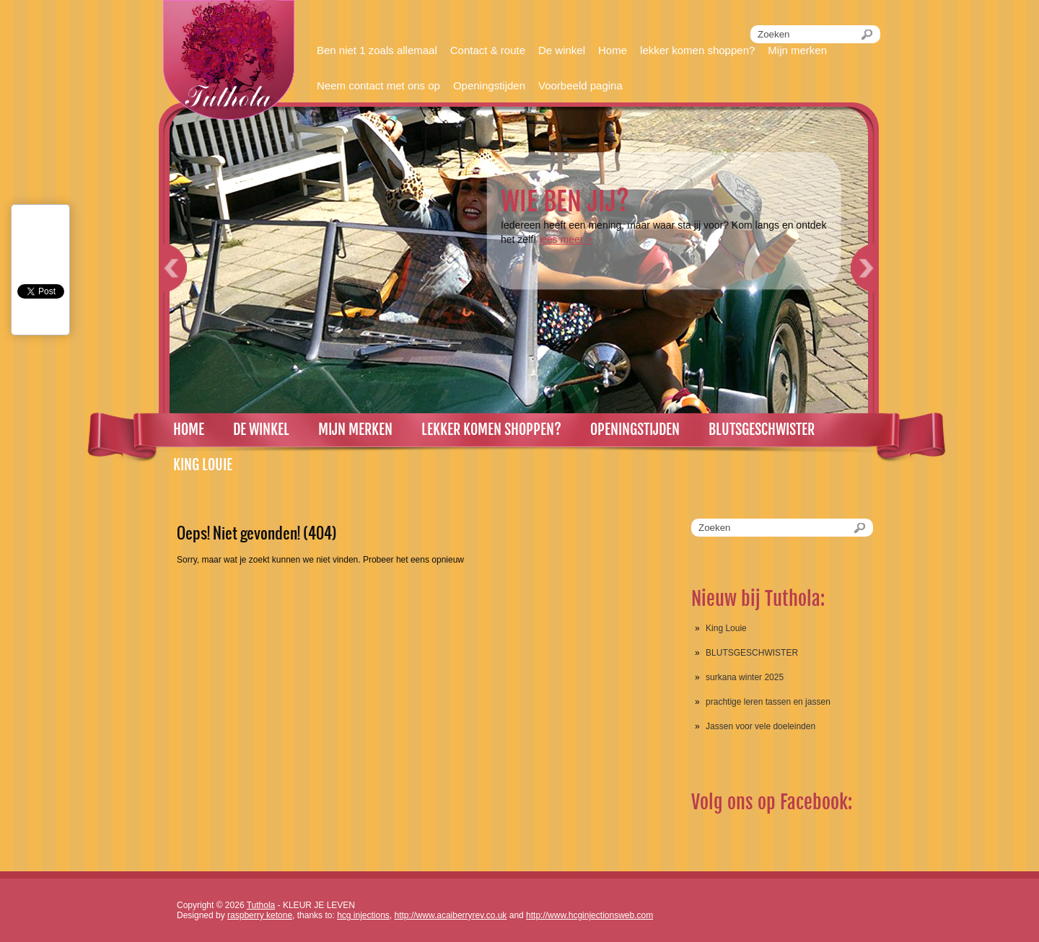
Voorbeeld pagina (580, 85)
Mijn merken (797, 50)
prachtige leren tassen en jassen (768, 702)
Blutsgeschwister (762, 430)
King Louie (726, 628)
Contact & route (487, 50)
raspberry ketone (259, 915)
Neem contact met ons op (378, 85)
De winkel (561, 50)
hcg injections (363, 915)
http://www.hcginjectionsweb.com (589, 915)
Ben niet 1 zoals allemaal (377, 50)
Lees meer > (565, 239)
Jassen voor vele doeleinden (760, 726)
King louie (202, 465)
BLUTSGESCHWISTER (752, 653)
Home (612, 50)
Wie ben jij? (565, 201)
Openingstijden (489, 85)
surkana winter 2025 (745, 677)
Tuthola (261, 905)
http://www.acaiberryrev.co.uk (451, 915)
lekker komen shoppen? (697, 50)
